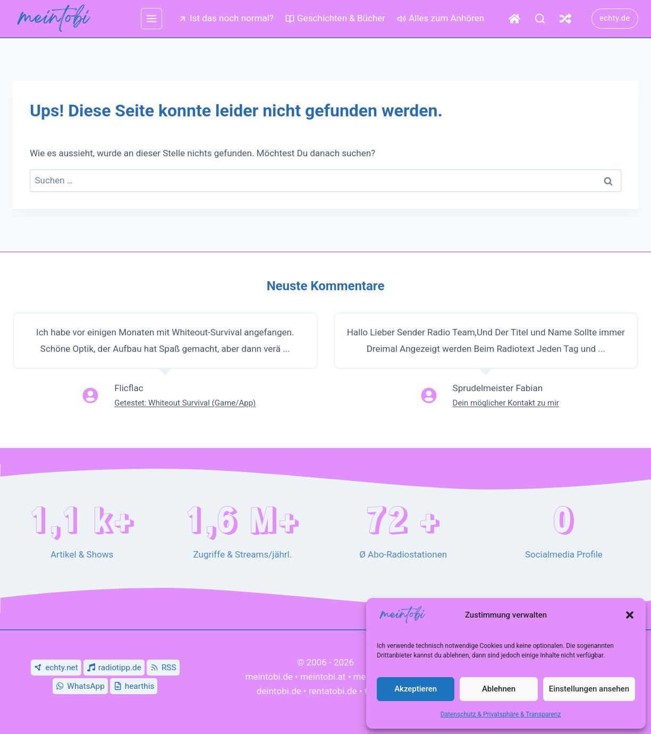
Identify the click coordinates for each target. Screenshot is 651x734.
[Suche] (540, 19)
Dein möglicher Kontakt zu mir (506, 403)
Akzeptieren (415, 689)
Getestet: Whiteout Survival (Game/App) (185, 403)
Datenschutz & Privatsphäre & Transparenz (501, 714)
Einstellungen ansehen (589, 689)
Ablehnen (498, 689)
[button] (629, 615)
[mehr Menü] (151, 18)
